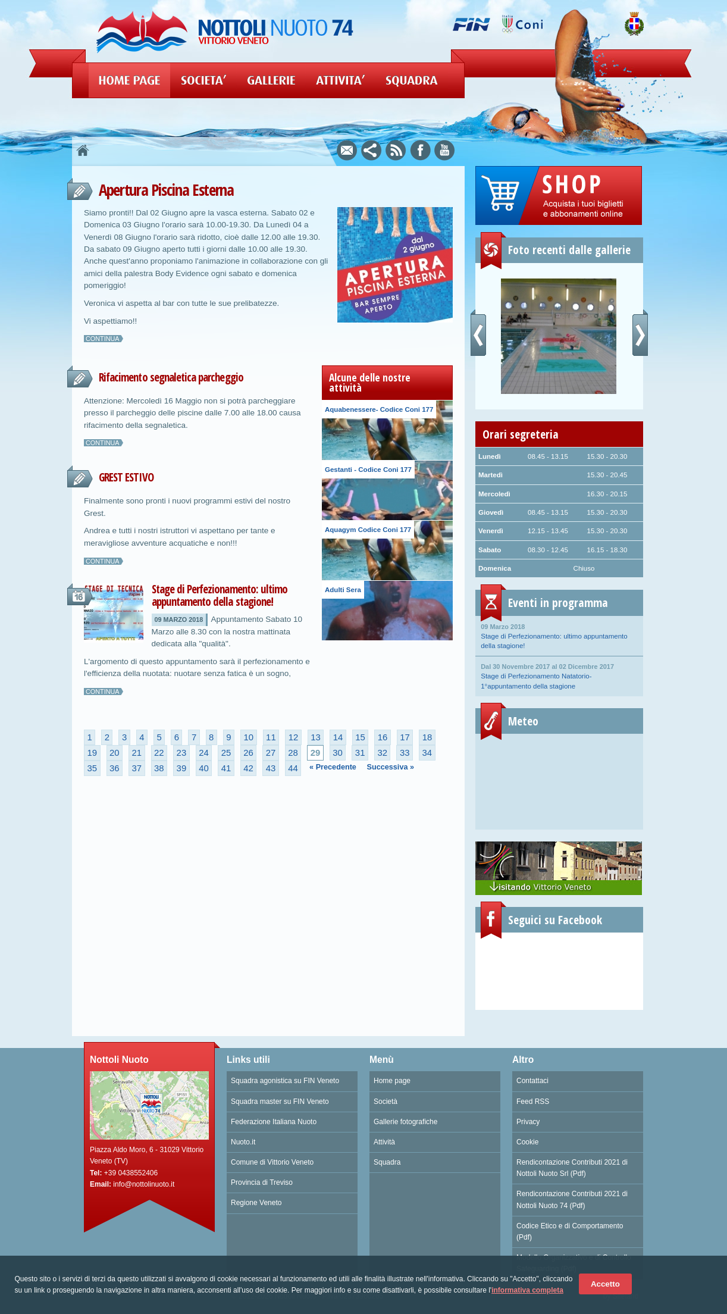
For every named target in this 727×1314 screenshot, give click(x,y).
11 (271, 737)
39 (182, 768)
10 (249, 737)
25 (226, 753)
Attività (384, 1142)
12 (294, 737)
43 (271, 768)
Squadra (387, 1162)
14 (338, 737)
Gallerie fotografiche (405, 1122)
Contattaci (532, 1081)
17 (405, 737)
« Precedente (332, 767)
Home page (392, 1081)
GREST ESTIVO (126, 477)
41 (226, 768)
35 (92, 768)
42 (248, 768)
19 (92, 753)
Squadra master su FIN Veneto (280, 1101)
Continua (103, 338)
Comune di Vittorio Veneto (272, 1162)
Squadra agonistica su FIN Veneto (285, 1081)
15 (360, 737)
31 (360, 753)
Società (385, 1101)
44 (293, 768)
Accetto (605, 1283)
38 (159, 768)
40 (204, 768)
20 (114, 753)
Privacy (528, 1122)
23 (182, 753)
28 (293, 753)
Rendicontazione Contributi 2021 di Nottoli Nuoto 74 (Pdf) (572, 1199)
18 (427, 737)
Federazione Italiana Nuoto (274, 1122)
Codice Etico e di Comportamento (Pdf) (569, 1231)
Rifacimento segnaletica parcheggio (171, 377)
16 (383, 737)
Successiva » (391, 767)
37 (137, 768)
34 (427, 753)
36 (114, 768)
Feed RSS (532, 1101)
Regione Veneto (256, 1203)
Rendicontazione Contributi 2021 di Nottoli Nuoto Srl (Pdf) (572, 1168)
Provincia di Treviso (262, 1182)
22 (159, 753)
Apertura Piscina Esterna (166, 190)
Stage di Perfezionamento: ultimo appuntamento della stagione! (220, 595)
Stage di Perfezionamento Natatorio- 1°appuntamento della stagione (559, 675)
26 (248, 753)
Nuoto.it (243, 1142)
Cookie (527, 1142)
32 (382, 753)
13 (316, 737)
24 (204, 753)
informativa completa (527, 1290)
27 (271, 753)
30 (338, 753)
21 (137, 753)
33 (405, 753)
